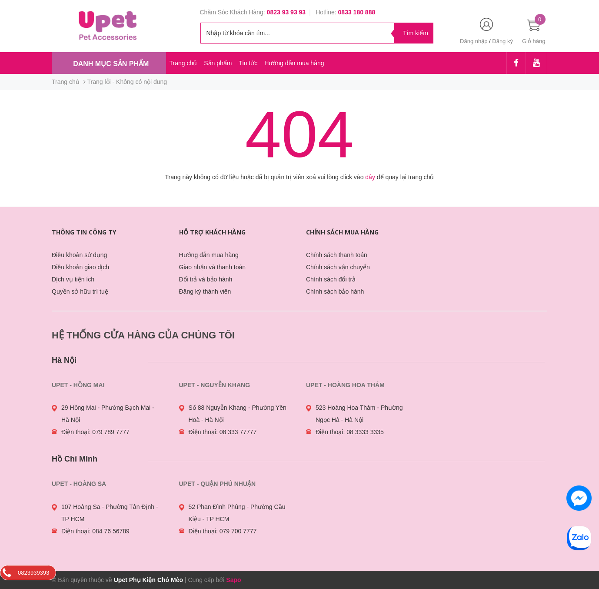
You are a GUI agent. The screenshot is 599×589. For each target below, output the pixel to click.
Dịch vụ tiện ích (73, 279)
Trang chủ (183, 63)
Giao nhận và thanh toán (212, 267)
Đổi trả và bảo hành (206, 279)
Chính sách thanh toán (336, 254)
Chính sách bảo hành (335, 291)
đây (370, 177)
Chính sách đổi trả (331, 279)
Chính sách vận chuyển (338, 267)
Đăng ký (502, 41)
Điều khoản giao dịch (80, 267)
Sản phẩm (218, 63)
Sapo (233, 579)
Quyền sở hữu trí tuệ (80, 291)
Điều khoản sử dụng (79, 254)
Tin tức (248, 63)
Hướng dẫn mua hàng (294, 63)
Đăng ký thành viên (205, 291)
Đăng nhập (473, 41)
